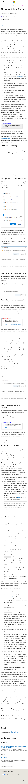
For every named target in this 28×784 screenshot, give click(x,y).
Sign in (25, 1)
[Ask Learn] (23, 5)
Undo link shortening (6, 22)
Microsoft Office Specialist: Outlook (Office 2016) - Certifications (12, 756)
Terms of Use (4, 782)
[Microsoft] (14, 2)
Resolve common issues (7, 25)
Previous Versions (12, 778)
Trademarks (10, 782)
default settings (20, 76)
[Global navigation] (1, 2)
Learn (2, 5)
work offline (11, 596)
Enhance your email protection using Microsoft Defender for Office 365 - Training (13, 747)
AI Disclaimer (4, 778)
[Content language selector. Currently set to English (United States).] (7, 771)
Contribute (3, 780)
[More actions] (25, 5)
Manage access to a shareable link (9, 24)
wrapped (19, 497)
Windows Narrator (5, 138)
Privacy (8, 780)
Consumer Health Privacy (18, 780)
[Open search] (22, 2)
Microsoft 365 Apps (10, 5)
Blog (18, 778)
